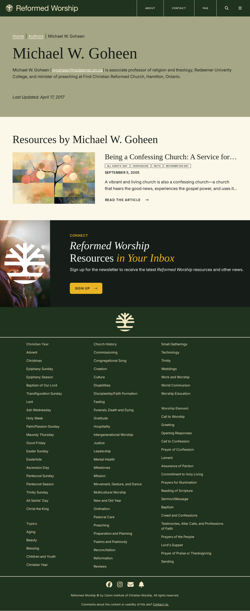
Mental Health (104, 459)
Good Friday (36, 443)
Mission (99, 476)
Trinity (166, 360)
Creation (100, 369)
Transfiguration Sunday (44, 393)
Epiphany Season (39, 377)
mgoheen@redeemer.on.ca (77, 70)
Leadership (102, 451)
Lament (167, 458)
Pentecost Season (40, 484)
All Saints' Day (117, 166)
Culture (99, 377)
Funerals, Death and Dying (114, 410)
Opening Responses (176, 433)
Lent (29, 402)
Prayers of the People (177, 537)
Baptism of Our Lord (41, 385)
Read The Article (127, 200)
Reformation (103, 558)
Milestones (102, 468)
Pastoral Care (104, 517)
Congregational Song (110, 360)
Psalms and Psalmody (110, 542)
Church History (105, 344)
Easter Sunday (37, 451)
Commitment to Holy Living (182, 474)
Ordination (102, 509)
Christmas (34, 360)
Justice (99, 443)
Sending (167, 561)
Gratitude (101, 418)
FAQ (205, 8)
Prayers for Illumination (179, 482)
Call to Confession (175, 441)
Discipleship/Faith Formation (115, 393)
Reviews (100, 566)
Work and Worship (175, 377)
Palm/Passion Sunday (43, 426)
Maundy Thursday (40, 435)
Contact (179, 8)
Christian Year (37, 565)
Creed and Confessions (179, 515)
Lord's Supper (172, 545)
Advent (31, 352)
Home (18, 36)
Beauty (31, 540)
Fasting (99, 402)
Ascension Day (37, 468)
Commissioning (106, 352)
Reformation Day (177, 166)
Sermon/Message (174, 499)
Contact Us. (161, 604)
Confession (140, 166)
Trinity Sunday (37, 492)
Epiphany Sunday (39, 369)
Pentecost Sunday (40, 476)
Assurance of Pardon (177, 466)
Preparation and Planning (113, 533)
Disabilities (102, 385)
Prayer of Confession (177, 449)
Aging (30, 532)
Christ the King (37, 509)
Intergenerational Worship (113, 435)
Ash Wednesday (38, 410)
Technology (170, 352)
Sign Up (86, 288)
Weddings (169, 369)
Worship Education (175, 393)
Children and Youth (41, 556)
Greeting (167, 425)
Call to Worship (173, 416)
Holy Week (34, 418)
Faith (157, 166)
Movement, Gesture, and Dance (118, 484)
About (150, 8)
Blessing (32, 548)
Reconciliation (104, 550)
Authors (35, 36)
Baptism (167, 507)
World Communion (175, 385)
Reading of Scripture (177, 491)
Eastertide (34, 459)
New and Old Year (107, 500)
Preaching (101, 525)
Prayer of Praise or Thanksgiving (186, 553)
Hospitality (102, 426)
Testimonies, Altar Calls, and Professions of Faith (192, 526)
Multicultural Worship (110, 492)
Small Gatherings (174, 344)
